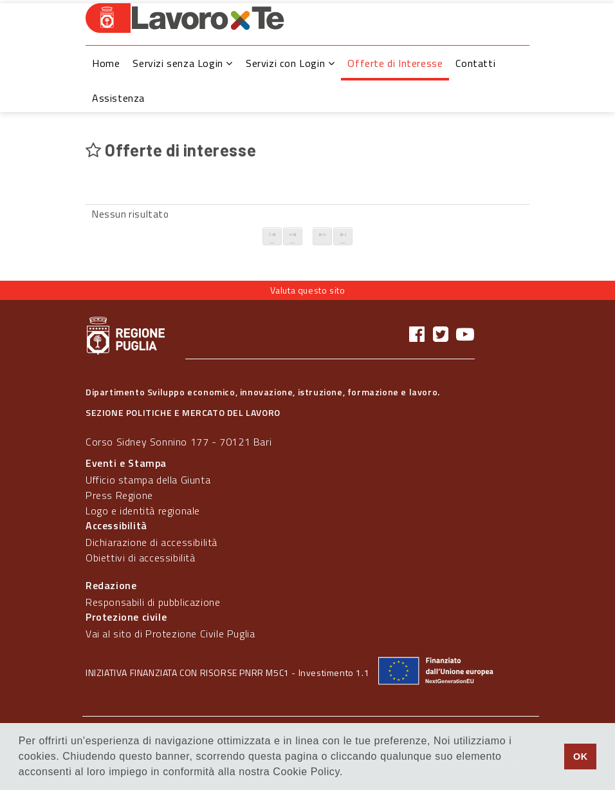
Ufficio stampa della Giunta (148, 479)
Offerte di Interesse (395, 63)
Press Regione (119, 495)
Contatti (475, 63)
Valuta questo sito (307, 290)
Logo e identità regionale (143, 510)
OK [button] (580, 756)
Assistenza (118, 98)
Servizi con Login (290, 63)
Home (106, 63)
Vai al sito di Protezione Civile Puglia (170, 633)
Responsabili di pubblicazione (153, 602)
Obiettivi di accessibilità (141, 557)
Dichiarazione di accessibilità (151, 542)
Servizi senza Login (183, 63)
